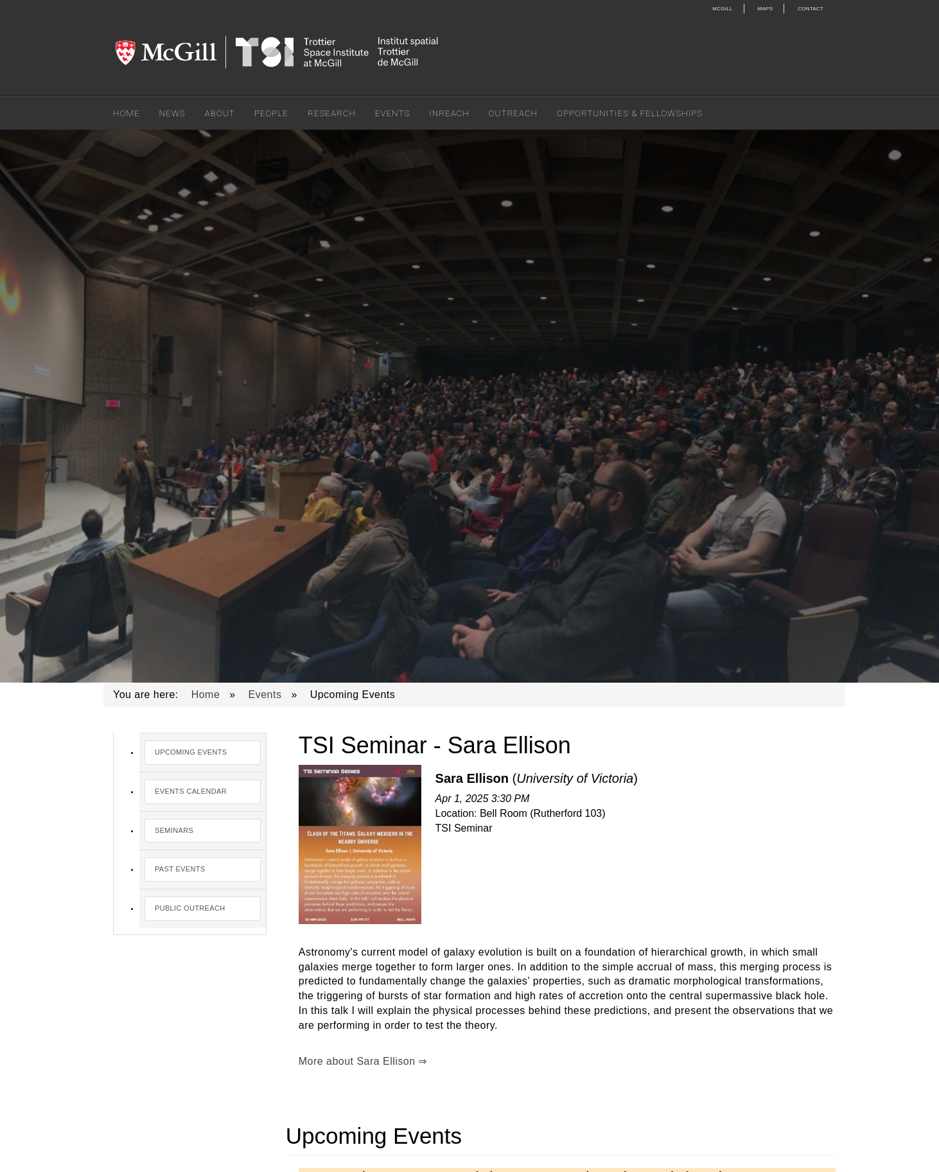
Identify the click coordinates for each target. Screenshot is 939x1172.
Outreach (513, 113)
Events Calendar (191, 791)
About (220, 113)
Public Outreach (190, 908)
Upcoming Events (191, 752)
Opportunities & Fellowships (630, 113)
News (172, 113)
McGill (722, 9)
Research (332, 113)
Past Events (180, 869)
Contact (810, 9)
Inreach (449, 113)
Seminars (174, 830)
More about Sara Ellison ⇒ (363, 1061)
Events (392, 113)
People (271, 113)
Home (126, 113)
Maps (765, 9)
